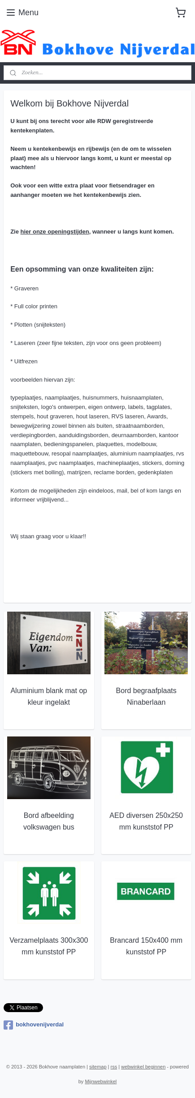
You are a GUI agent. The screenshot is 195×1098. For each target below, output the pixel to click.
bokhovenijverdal (34, 1025)
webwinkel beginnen (143, 1066)
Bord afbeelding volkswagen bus (48, 821)
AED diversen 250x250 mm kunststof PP (146, 821)
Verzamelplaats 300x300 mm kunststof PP (48, 946)
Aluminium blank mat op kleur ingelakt (48, 696)
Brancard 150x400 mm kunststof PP (146, 946)
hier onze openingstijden (55, 231)
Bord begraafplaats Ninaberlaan (146, 696)
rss (114, 1066)
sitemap (98, 1066)
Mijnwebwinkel (101, 1081)
